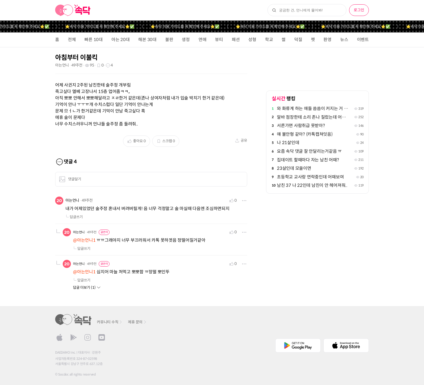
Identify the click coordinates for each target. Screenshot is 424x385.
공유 (241, 140)
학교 (269, 39)
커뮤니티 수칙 (109, 322)
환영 (327, 39)
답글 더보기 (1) (87, 287)
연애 (202, 39)
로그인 (359, 10)
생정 (186, 39)
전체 (72, 39)
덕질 (298, 39)
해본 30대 (147, 39)
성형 (252, 39)
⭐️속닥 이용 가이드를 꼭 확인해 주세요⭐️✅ (104, 26)
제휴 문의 (137, 322)
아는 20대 (120, 39)
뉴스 (344, 39)
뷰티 (219, 39)
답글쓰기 (74, 217)
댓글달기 (70, 179)
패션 (236, 39)
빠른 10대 (93, 39)
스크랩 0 (166, 141)
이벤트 (363, 39)
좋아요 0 (136, 141)
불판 (169, 39)
